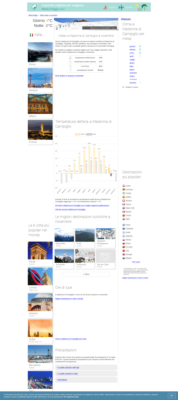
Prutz (79, 243)
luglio (131, 66)
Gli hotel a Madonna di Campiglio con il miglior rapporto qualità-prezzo (82, 205)
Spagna (31, 368)
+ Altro (86, 274)
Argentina (129, 236)
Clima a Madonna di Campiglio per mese (71, 339)
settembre (133, 73)
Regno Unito (33, 290)
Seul (31, 391)
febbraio (132, 49)
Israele (128, 232)
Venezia (33, 90)
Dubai (32, 339)
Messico (129, 212)
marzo (132, 53)
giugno (132, 63)
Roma (32, 64)
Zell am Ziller (103, 264)
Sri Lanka (129, 247)
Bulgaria (129, 258)
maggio (132, 59)
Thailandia (129, 228)
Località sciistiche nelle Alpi (68, 367)
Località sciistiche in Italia (68, 374)
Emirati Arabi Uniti (35, 342)
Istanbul (33, 313)
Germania (129, 189)
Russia (128, 243)
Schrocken (60, 264)
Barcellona (34, 365)
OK (171, 395)
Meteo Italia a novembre (48, 15)
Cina (127, 250)
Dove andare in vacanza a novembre (69, 76)
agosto (132, 69)
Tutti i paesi (136, 262)
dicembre (133, 83)
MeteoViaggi (32, 15)
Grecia (128, 225)
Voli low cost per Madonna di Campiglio (70, 209)
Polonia (128, 239)
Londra (33, 287)
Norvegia (129, 254)
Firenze (33, 142)
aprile (132, 56)
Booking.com (125, 19)
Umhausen (81, 264)
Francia (31, 264)
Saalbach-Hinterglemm (102, 242)
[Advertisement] (86, 96)
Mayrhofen (60, 243)
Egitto (128, 219)
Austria (128, 186)
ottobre (132, 76)
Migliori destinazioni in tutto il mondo (69, 299)
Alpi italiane (62, 380)
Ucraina (128, 193)
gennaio (132, 46)
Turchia (31, 316)
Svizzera (129, 200)
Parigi (32, 261)
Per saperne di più (71, 397)
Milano (32, 116)
